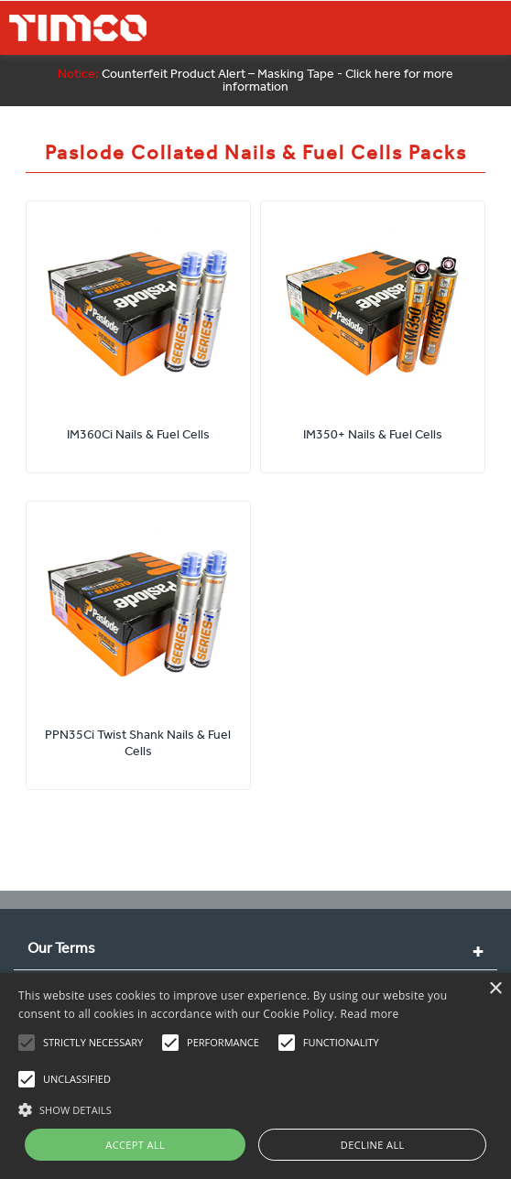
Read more (370, 1014)
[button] (255, 1107)
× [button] (495, 989)
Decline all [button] (373, 1145)
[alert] (255, 1076)
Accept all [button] (135, 1145)
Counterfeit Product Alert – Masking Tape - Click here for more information (255, 80)
